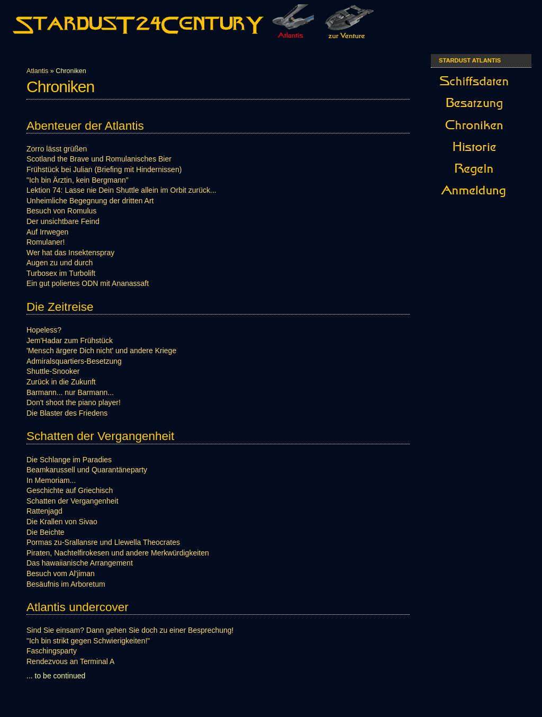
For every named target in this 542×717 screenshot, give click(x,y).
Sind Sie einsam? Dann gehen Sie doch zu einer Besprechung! (129, 630)
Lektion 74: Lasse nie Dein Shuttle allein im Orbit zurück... (121, 190)
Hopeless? (43, 330)
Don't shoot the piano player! (73, 402)
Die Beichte (45, 532)
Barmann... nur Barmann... (70, 392)
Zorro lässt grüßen (56, 149)
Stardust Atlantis (470, 60)
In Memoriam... (51, 480)
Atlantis (37, 71)
